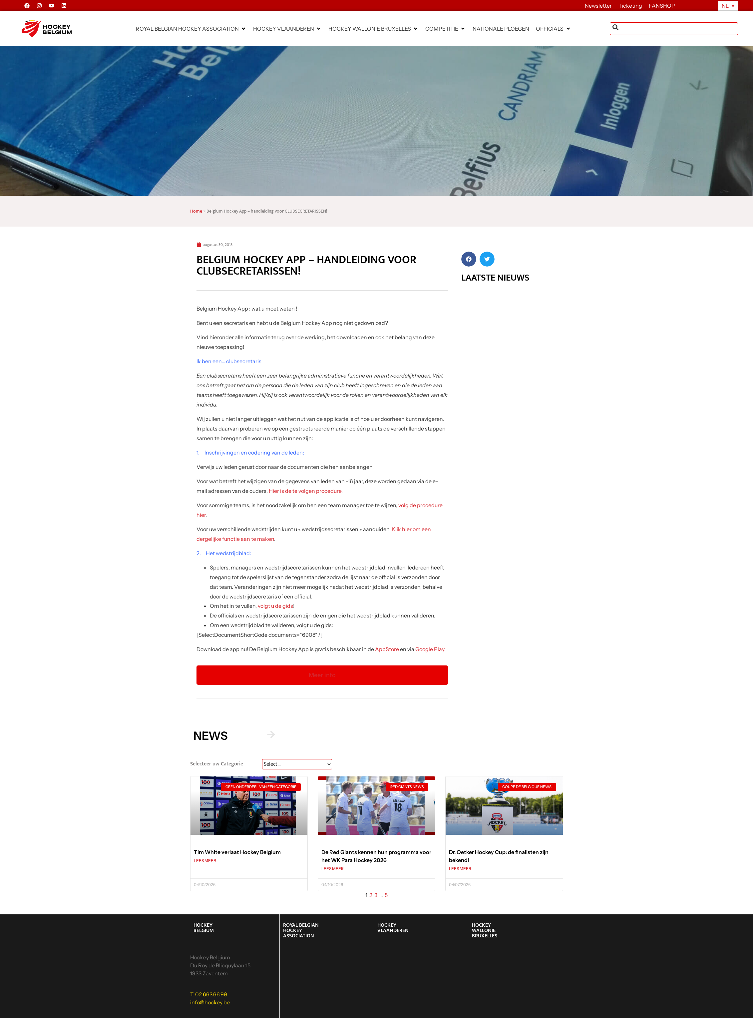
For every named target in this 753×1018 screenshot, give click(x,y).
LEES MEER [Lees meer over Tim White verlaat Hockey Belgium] (205, 860)
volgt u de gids (275, 605)
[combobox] (674, 28)
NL (725, 5)
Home (196, 211)
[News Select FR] (297, 764)
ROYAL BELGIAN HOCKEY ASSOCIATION (301, 930)
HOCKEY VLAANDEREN (393, 928)
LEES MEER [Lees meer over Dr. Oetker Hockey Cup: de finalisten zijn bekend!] (460, 868)
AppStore (387, 649)
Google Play (429, 649)
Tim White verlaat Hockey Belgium (237, 852)
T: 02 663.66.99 (208, 994)
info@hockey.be (210, 1002)
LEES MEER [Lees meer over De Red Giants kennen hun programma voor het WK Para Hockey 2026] (332, 868)
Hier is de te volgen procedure (305, 491)
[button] (191, 28)
